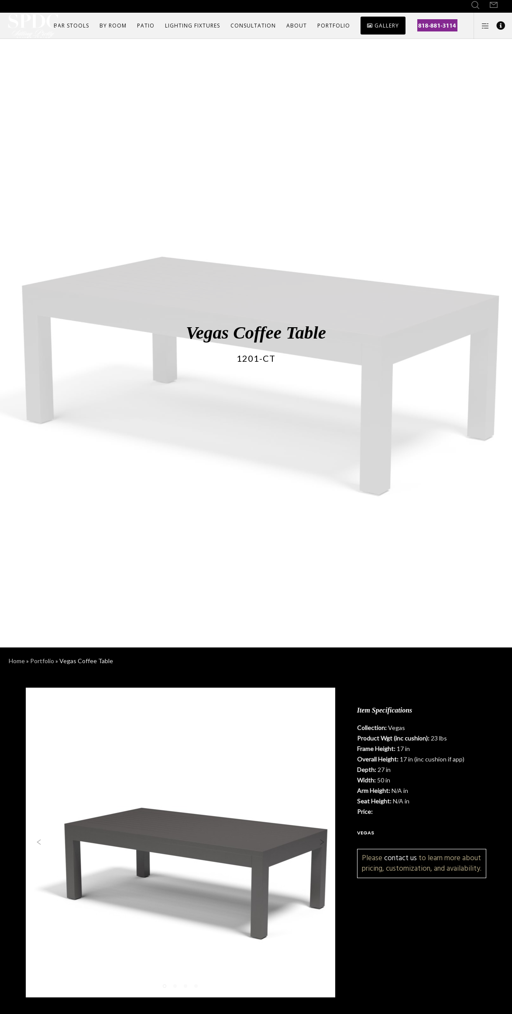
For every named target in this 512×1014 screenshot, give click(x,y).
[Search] (475, 5)
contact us (400, 858)
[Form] (493, 5)
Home (17, 660)
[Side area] (482, 26)
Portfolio (42, 660)
